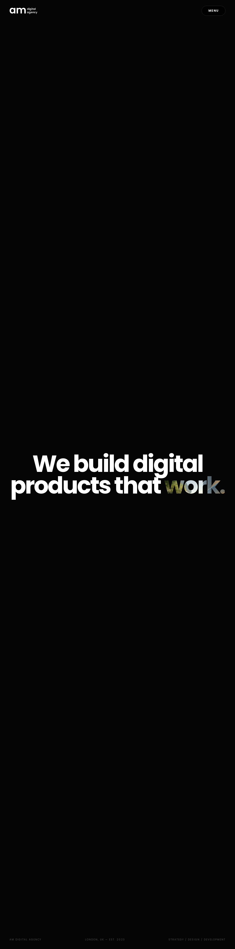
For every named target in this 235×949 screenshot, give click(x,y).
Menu (213, 11)
